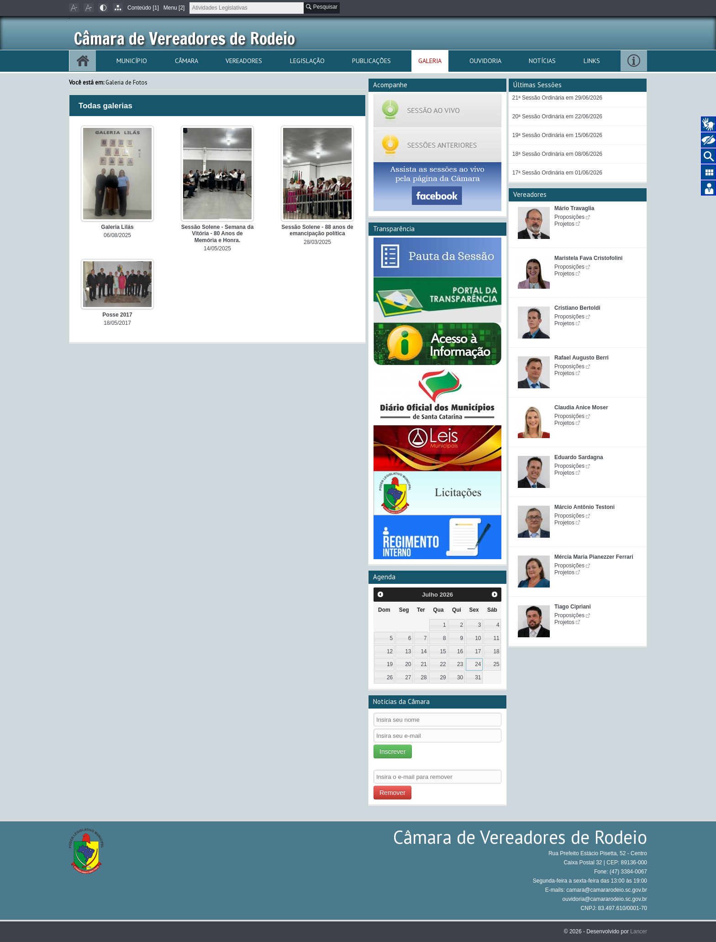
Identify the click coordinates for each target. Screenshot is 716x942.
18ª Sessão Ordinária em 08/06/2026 (557, 154)
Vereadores (244, 61)
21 (423, 664)
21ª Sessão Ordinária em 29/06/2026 (557, 98)
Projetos (564, 224)
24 (478, 664)
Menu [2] (174, 8)
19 (390, 664)
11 (496, 638)
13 (408, 651)
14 (423, 651)
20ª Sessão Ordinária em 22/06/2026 (557, 116)
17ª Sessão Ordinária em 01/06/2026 (557, 172)
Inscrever (392, 751)
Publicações (371, 61)
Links (592, 61)
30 (460, 677)
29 (443, 677)
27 (408, 677)
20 (408, 664)
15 (443, 651)
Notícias (542, 61)
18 (496, 651)
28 (423, 677)
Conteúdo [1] (143, 8)
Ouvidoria (485, 61)
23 (460, 664)
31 (478, 677)
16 (460, 651)
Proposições (569, 217)
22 (443, 664)
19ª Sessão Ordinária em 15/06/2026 (557, 135)
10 (478, 638)
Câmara (186, 61)
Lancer (638, 931)
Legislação (307, 61)
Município (131, 61)
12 (390, 651)
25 (496, 664)
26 (390, 677)
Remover (392, 792)
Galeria (430, 61)
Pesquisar (321, 7)
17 (478, 651)
